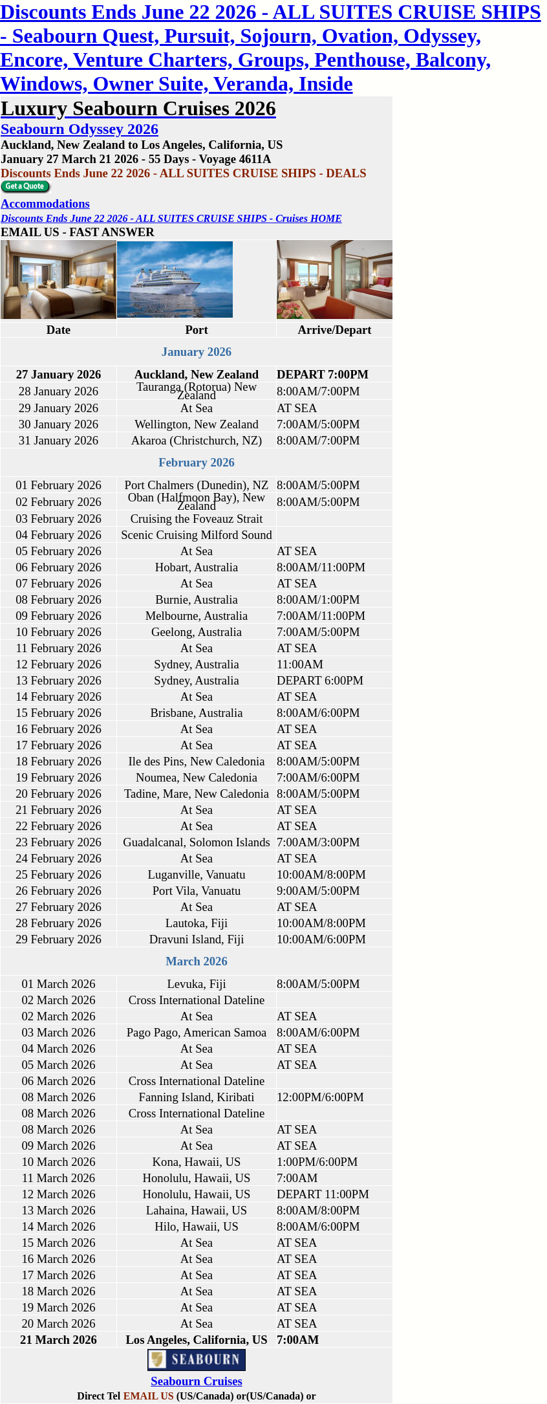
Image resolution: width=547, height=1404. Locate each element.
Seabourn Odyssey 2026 (79, 128)
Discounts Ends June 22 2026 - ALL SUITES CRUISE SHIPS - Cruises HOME (171, 218)
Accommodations (45, 203)
